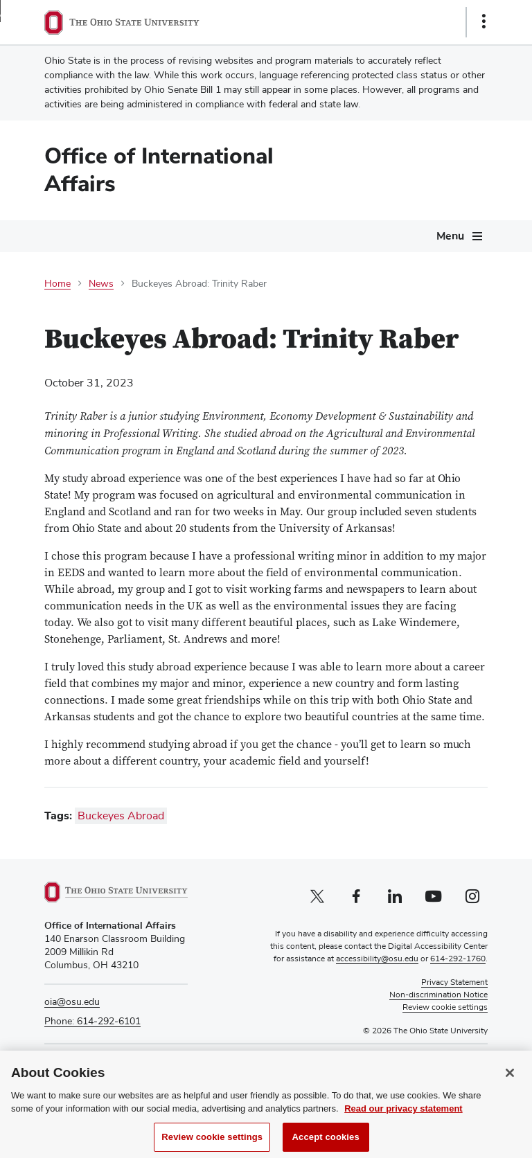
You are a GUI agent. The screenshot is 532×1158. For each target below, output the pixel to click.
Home (57, 284)
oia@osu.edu (72, 1002)
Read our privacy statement (403, 1120)
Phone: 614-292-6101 (92, 1021)
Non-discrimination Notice (438, 995)
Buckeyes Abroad (121, 815)
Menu (450, 236)
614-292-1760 (458, 959)
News (101, 284)
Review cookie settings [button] (445, 1008)
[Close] (510, 1084)
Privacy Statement (454, 983)
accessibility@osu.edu (377, 959)
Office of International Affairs (159, 170)
